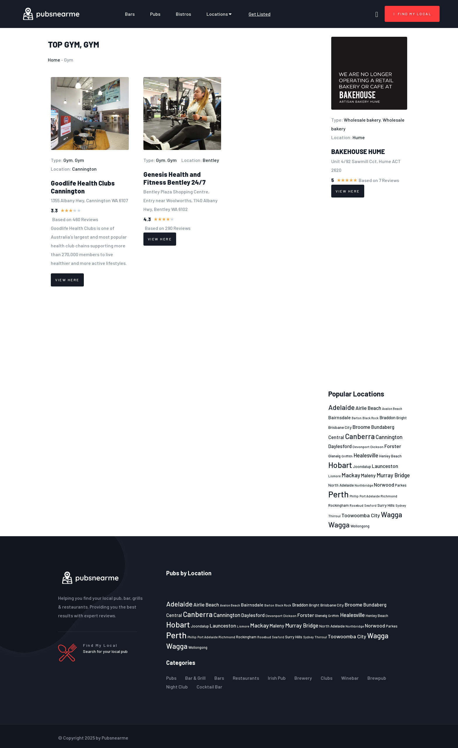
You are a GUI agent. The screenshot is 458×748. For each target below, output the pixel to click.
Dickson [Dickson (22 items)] (377, 447)
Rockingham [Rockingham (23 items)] (338, 505)
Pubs (155, 14)
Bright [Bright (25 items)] (401, 417)
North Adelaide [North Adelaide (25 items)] (341, 485)
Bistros (183, 14)
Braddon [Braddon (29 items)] (387, 417)
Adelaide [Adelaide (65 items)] (341, 407)
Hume (359, 137)
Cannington (84, 169)
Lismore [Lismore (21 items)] (334, 476)
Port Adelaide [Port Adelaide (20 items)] (370, 496)
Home (54, 59)
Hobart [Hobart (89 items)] (340, 464)
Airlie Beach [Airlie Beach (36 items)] (368, 408)
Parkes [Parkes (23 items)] (401, 485)
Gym (72, 44)
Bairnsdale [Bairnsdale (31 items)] (339, 417)
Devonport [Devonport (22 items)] (361, 447)
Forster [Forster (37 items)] (392, 446)
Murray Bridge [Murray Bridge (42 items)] (393, 475)
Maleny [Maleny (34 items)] (368, 475)
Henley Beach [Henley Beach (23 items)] (390, 456)
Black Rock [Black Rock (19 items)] (370, 418)
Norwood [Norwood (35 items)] (384, 484)
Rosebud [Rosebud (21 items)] (356, 505)
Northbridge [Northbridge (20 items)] (364, 485)
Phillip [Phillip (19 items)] (354, 496)
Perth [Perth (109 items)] (338, 494)
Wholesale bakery (362, 120)
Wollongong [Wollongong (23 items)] (360, 526)
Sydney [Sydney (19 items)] (400, 505)
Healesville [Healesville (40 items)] (365, 455)
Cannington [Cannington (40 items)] (389, 437)
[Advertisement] (369, 293)
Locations (220, 14)
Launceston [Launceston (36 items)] (385, 466)
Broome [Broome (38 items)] (361, 427)
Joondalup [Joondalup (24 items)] (362, 466)
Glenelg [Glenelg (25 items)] (334, 456)
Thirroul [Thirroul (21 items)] (334, 516)
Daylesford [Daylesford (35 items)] (340, 446)
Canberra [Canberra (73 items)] (360, 436)
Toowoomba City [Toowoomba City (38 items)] (360, 515)
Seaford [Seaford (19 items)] (370, 505)
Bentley (211, 160)
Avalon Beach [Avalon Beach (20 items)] (392, 408)
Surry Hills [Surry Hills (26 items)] (386, 505)
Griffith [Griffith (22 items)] (347, 456)
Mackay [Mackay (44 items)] (350, 475)
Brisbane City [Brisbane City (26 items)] (340, 427)
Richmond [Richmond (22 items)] (389, 496)
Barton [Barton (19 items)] (357, 418)
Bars (130, 14)
